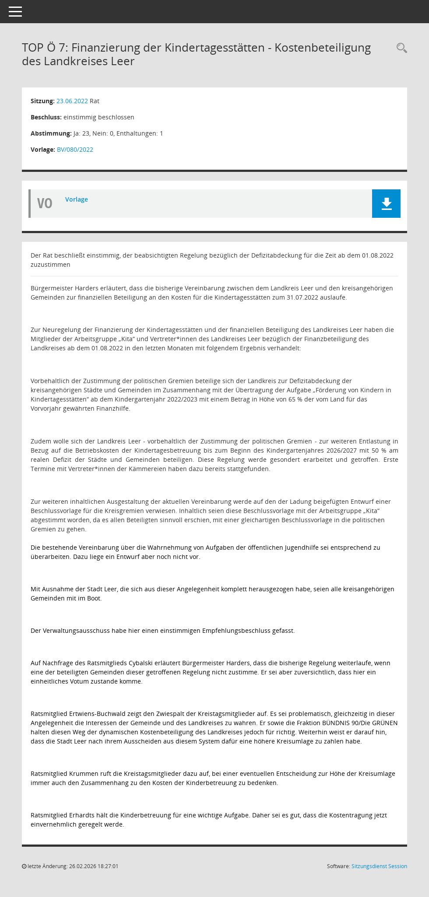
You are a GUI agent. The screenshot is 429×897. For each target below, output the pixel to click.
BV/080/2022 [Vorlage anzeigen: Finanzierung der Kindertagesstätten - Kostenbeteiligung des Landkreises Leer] (75, 149)
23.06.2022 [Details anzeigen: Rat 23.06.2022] (72, 101)
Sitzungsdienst (379, 866)
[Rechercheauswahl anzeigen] (399, 48)
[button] (386, 203)
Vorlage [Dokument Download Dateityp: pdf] (76, 199)
